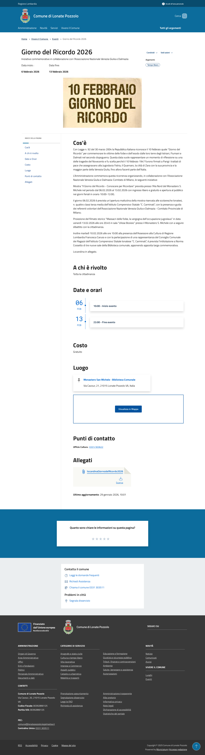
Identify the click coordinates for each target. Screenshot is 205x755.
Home (24, 39)
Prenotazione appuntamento (74, 693)
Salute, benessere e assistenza (118, 669)
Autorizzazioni (110, 673)
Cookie (55, 745)
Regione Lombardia (27, 3)
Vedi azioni (167, 52)
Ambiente (108, 665)
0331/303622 (96, 447)
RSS (20, 745)
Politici (21, 670)
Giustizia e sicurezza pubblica (117, 657)
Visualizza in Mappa (128, 409)
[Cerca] (183, 15)
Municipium (162, 749)
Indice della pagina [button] (33, 138)
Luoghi (149, 675)
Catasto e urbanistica (71, 674)
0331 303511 (42, 728)
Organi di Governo (27, 653)
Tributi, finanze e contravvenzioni (119, 661)
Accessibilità (31, 745)
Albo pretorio (109, 697)
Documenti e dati (26, 678)
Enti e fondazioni (26, 666)
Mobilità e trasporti (70, 678)
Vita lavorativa (68, 661)
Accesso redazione (178, 749)
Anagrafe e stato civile (71, 653)
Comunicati (151, 657)
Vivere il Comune (40, 39)
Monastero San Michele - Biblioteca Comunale (109, 380)
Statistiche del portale (114, 713)
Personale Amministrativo (30, 674)
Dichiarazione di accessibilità (117, 709)
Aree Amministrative (28, 657)
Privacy (44, 745)
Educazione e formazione (115, 653)
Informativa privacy (112, 701)
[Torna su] (196, 746)
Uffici (20, 661)
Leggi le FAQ (67, 701)
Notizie (149, 653)
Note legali (108, 705)
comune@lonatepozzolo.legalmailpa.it (36, 724)
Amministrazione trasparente (117, 693)
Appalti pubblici (68, 670)
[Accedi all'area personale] (173, 4)
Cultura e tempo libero (71, 657)
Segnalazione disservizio (72, 697)
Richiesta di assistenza (72, 705)
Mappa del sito (69, 745)
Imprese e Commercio (71, 666)
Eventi (55, 39)
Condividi (152, 52)
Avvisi (149, 661)
